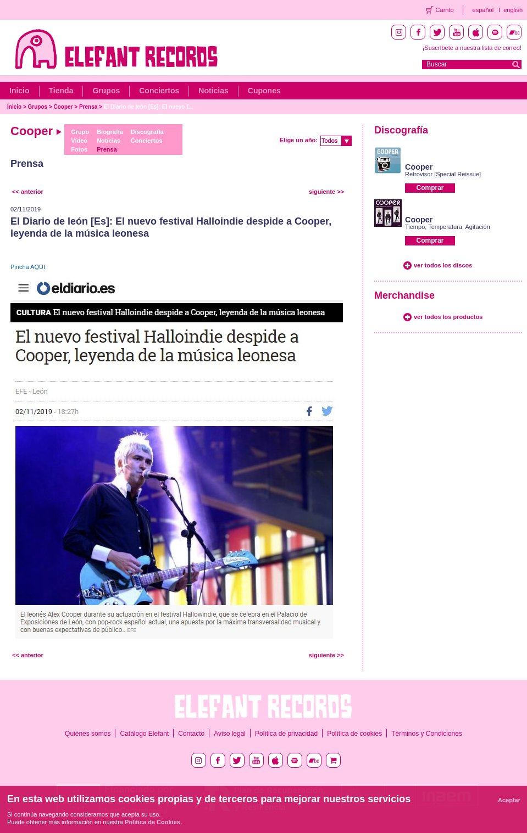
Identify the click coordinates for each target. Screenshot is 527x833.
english (513, 10)
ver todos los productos (448, 317)
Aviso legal (230, 733)
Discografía (147, 131)
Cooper (63, 107)
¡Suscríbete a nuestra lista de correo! (472, 47)
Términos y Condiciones (426, 733)
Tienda (61, 90)
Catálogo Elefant (144, 733)
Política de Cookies (152, 822)
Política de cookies (354, 733)
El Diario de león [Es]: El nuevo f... (148, 107)
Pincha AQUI (27, 267)
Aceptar (509, 800)
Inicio (19, 90)
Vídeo (79, 140)
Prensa (88, 107)
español (483, 10)
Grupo (80, 131)
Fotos (79, 149)
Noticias (213, 90)
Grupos (106, 90)
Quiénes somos (87, 733)
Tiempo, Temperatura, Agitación (447, 226)
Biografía (110, 131)
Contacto (191, 733)
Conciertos (159, 90)
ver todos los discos (443, 265)
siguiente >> (326, 191)
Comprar (429, 188)
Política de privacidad (286, 733)
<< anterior (27, 191)
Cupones (264, 90)
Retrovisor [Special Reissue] (443, 174)
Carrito (445, 10)
